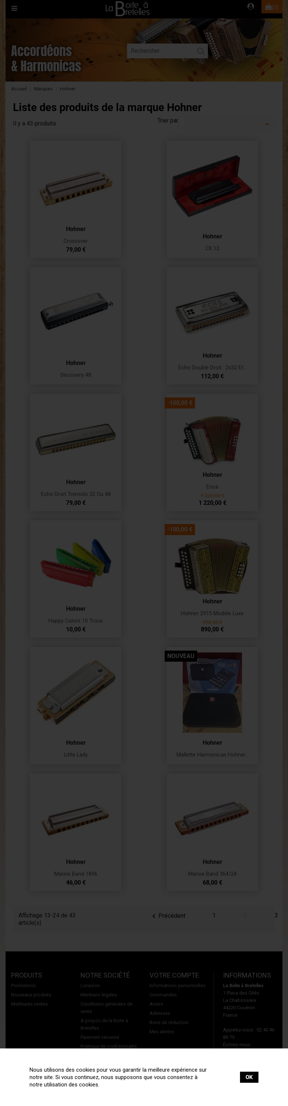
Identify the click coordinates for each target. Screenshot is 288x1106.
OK (249, 1077)
